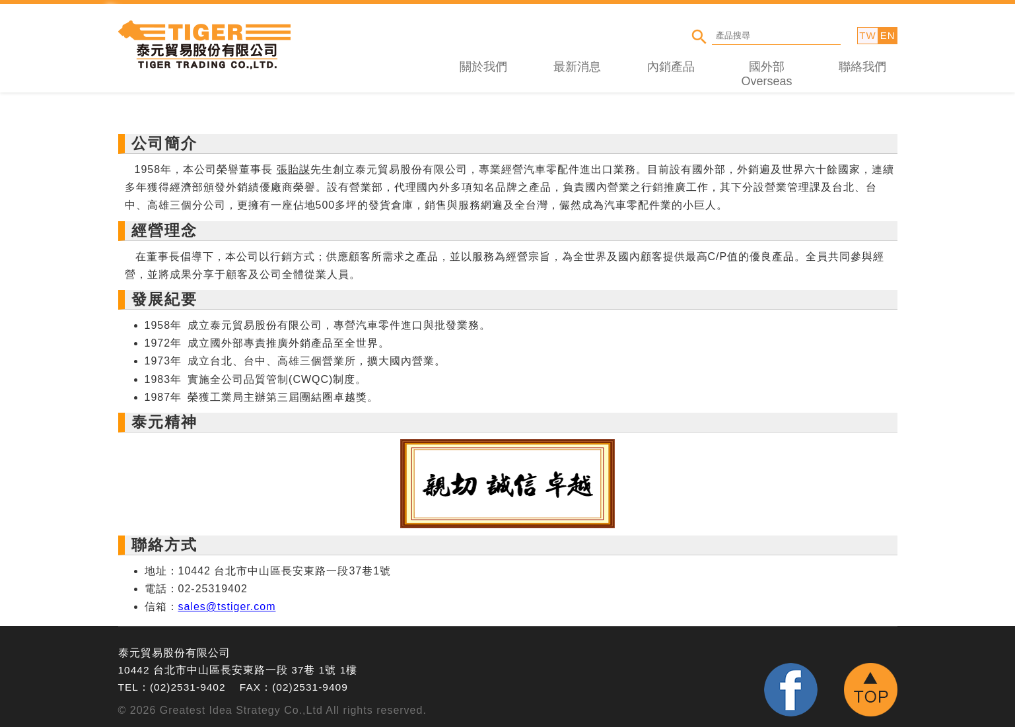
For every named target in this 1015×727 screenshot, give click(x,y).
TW (867, 35)
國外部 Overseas (766, 74)
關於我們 (483, 66)
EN (887, 35)
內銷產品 (671, 66)
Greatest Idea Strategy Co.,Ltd (241, 710)
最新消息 (577, 66)
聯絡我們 (862, 66)
